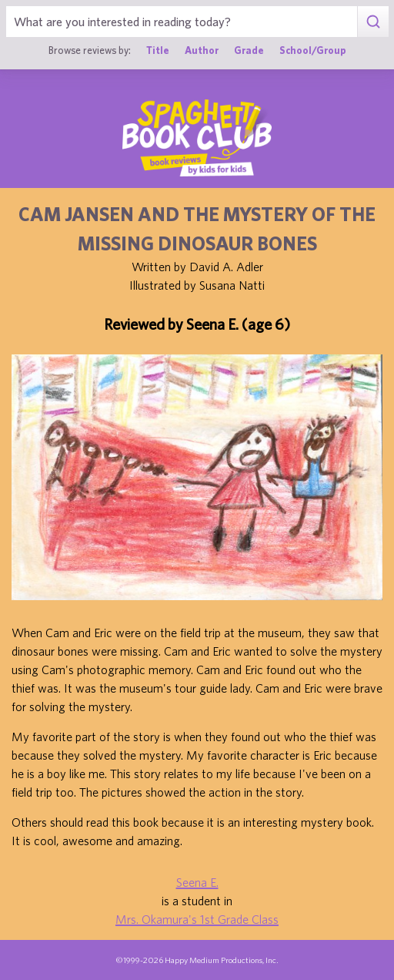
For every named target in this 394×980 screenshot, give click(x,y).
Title (157, 50)
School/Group (312, 50)
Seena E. (197, 882)
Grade (249, 50)
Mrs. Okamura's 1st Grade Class (197, 919)
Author (202, 50)
